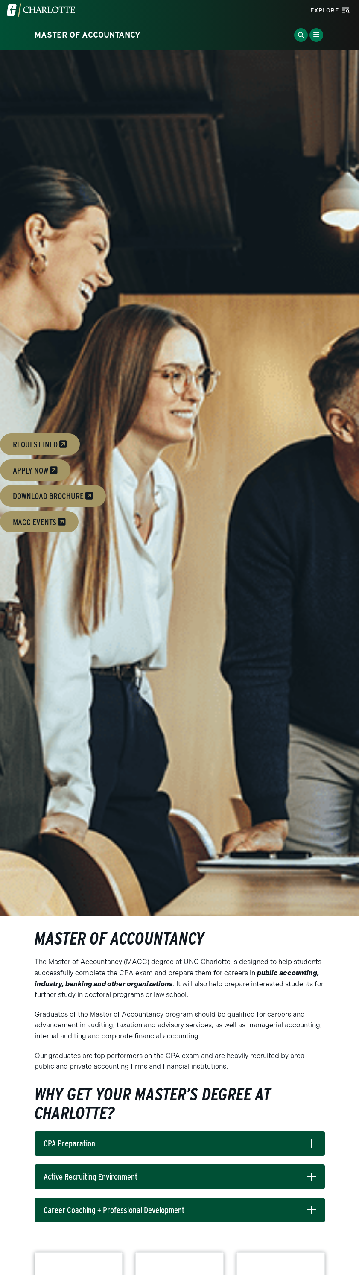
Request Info (40, 444)
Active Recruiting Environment (90, 1177)
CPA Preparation (69, 1143)
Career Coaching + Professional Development (114, 1210)
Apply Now (35, 470)
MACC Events (39, 522)
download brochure (53, 496)
